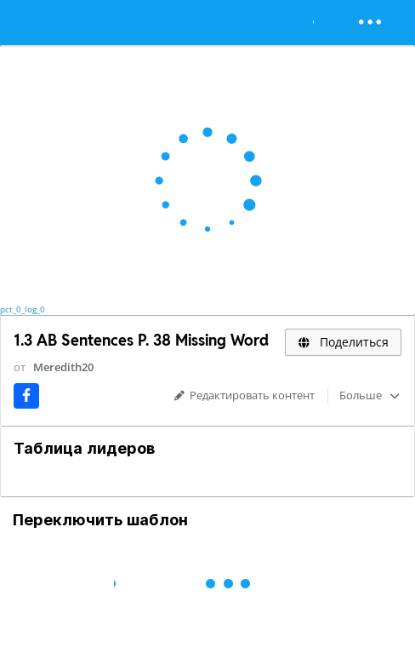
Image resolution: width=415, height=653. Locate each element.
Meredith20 (63, 367)
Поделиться (343, 342)
